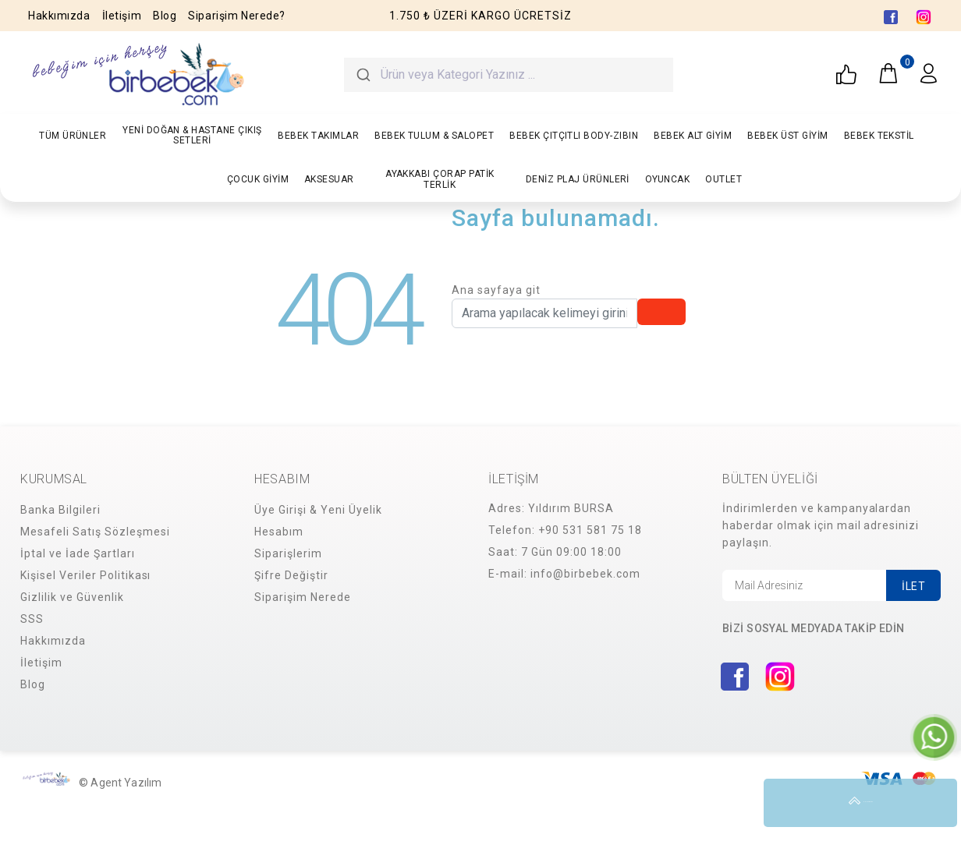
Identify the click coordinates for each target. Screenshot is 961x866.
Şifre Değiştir (291, 575)
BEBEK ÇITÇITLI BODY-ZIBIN (573, 135)
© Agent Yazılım (120, 782)
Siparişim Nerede (302, 597)
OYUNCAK (667, 179)
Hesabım (278, 531)
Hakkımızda (59, 15)
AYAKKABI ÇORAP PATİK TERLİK (440, 178)
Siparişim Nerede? (236, 15)
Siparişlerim (288, 553)
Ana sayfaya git (496, 290)
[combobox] (508, 75)
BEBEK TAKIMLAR (318, 135)
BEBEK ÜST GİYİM (787, 135)
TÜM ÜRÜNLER (72, 135)
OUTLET (723, 179)
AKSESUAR (329, 179)
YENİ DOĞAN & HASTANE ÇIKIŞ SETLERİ (191, 135)
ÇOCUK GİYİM (258, 179)
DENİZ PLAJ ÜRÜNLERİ (577, 179)
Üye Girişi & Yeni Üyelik (318, 510)
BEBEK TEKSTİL (879, 135)
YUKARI (933, 803)
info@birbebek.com (585, 573)
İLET (913, 586)
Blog (164, 15)
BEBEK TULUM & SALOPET (434, 135)
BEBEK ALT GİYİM (693, 135)
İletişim (121, 15)
